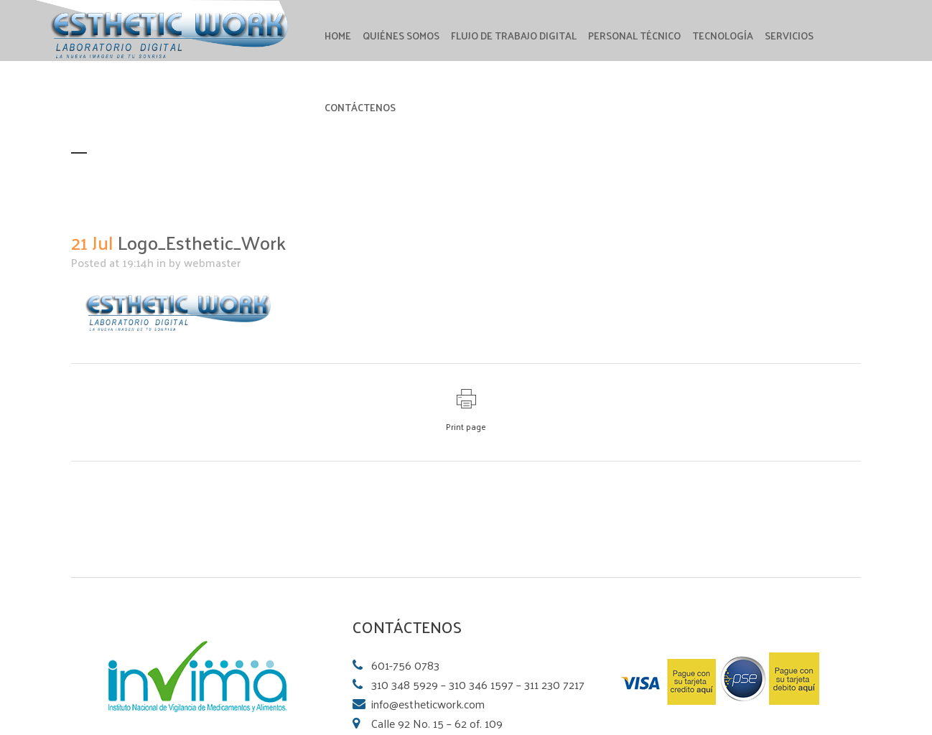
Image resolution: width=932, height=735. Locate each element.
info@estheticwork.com (428, 703)
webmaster (212, 262)
